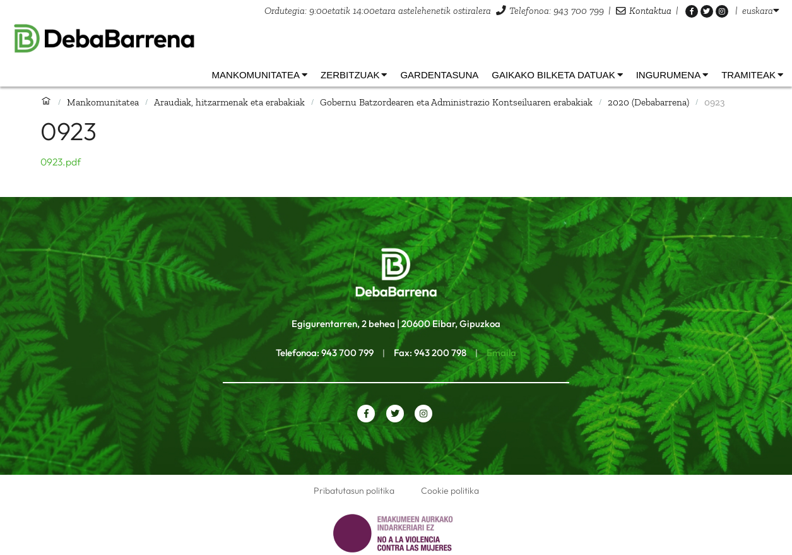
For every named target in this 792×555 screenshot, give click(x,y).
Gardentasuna (439, 74)
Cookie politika (450, 490)
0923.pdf (60, 161)
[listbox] (760, 10)
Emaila (501, 353)
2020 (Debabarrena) (648, 102)
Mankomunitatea (103, 102)
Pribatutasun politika (354, 490)
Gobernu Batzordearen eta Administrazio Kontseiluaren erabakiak (456, 102)
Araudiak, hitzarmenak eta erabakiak (229, 102)
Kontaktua (650, 10)
